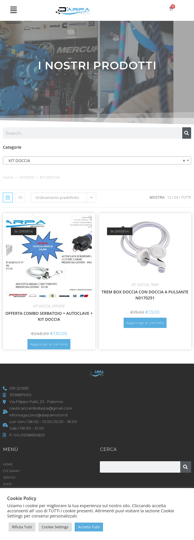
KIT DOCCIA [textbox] (95, 161)
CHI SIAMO (11, 471)
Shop (7, 484)
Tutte (186, 197)
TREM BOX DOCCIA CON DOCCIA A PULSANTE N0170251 (145, 295)
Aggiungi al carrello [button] (49, 344)
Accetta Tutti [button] (89, 526)
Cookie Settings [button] (55, 526)
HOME (8, 464)
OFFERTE (26, 177)
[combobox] (97, 160)
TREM (154, 284)
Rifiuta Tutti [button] (22, 526)
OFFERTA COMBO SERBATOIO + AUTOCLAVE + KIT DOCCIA (49, 316)
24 (176, 197)
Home (8, 177)
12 (169, 197)
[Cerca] (186, 133)
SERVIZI (9, 477)
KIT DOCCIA (41, 306)
